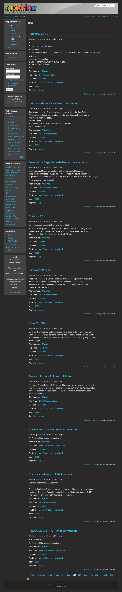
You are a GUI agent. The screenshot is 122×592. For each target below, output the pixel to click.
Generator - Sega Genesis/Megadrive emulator (58, 162)
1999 (37, 86)
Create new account (16, 80)
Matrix (13, 31)
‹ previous (41, 575)
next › (105, 575)
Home (7, 16)
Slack (13, 42)
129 (79, 575)
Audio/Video (44, 348)
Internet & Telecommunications (52, 446)
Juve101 (9, 178)
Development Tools (47, 75)
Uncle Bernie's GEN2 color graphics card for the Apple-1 (16, 136)
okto (8, 193)
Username (10, 68)
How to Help (15, 293)
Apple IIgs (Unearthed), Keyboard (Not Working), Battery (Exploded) (13, 216)
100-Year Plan (103, 16)
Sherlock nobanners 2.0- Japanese (51, 474)
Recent (22, 16)
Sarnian (9, 184)
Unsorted (46, 71)
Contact (114, 16)
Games (42, 242)
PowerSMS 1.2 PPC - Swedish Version (53, 530)
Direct (9, 102)
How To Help (91, 16)
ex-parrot (40, 39)
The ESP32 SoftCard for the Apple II (14, 119)
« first (32, 575)
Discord (13, 33)
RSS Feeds (12, 241)
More (22, 157)
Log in (95, 94)
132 (96, 575)
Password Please (40, 270)
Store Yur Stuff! (38, 323)
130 (85, 575)
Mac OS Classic (45, 83)
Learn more (10, 47)
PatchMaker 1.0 (38, 33)
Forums (15, 16)
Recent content (13, 57)
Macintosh (59, 83)
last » (112, 575)
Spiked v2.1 (36, 216)
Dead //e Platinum (15, 142)
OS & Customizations (48, 134)
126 (63, 575)
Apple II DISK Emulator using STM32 (14, 128)
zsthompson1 (11, 224)
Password (10, 74)
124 (51, 575)
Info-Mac (41, 90)
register (101, 94)
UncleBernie (11, 207)
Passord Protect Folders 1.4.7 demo (51, 376)
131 (91, 575)
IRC (12, 28)
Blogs (10, 235)
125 (57, 575)
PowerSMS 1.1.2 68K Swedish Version (53, 429)
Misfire (13, 36)
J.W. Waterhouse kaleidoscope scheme (53, 103)
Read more (87, 94)
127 (68, 575)
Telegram (14, 44)
